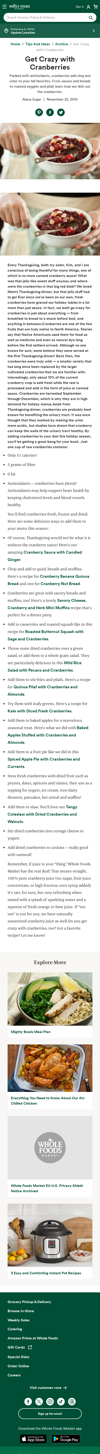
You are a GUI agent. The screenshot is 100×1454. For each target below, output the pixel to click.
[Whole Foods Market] (19, 6)
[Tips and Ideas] (37, 44)
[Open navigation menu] (4, 6)
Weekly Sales (18, 1320)
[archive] (61, 44)
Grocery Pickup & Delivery (29, 1301)
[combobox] (45, 17)
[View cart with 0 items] (95, 6)
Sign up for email (50, 1413)
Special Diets (18, 1356)
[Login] (83, 6)
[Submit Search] (91, 17)
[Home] (15, 44)
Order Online (18, 1365)
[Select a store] (50, 30)
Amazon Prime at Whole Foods (33, 1338)
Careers (14, 1375)
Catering (15, 1328)
